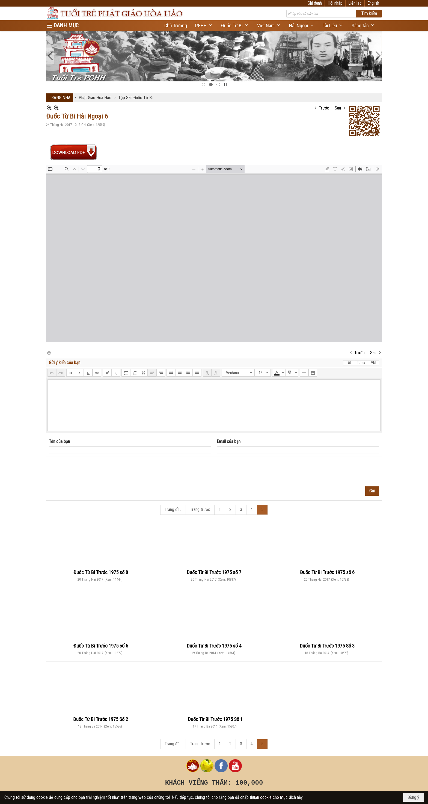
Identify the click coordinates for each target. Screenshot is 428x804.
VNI (373, 362)
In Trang (49, 352)
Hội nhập (335, 3)
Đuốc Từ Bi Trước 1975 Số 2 (100, 719)
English (373, 3)
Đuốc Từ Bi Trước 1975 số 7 (214, 572)
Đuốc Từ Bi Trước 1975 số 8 (100, 572)
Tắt (348, 362)
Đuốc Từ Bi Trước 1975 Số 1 (215, 719)
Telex (361, 362)
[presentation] (90, 470)
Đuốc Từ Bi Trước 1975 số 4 (214, 646)
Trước (324, 108)
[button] (204, 25)
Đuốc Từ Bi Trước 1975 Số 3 (327, 646)
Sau (338, 108)
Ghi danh (315, 3)
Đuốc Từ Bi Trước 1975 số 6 (327, 572)
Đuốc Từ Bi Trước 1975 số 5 (100, 646)
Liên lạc (355, 3)
